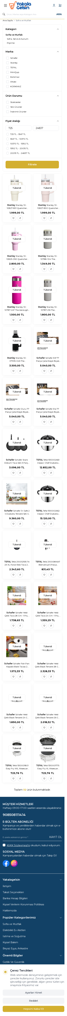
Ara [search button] (59, 14)
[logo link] (25, 5)
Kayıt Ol (55, 837)
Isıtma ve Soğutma (14, 936)
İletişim (7, 886)
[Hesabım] (54, 5)
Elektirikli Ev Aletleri (14, 930)
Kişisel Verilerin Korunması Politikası (23, 904)
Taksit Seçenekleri (13, 892)
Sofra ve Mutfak (12, 924)
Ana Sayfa (8, 20)
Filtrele (32, 164)
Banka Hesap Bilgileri (15, 898)
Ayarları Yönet (33, 992)
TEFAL (39, 459)
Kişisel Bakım (10, 942)
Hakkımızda (10, 910)
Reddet (33, 1000)
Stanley (11, 205)
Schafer (40, 358)
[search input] (32, 14)
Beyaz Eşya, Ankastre (15, 948)
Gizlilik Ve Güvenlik (13, 962)
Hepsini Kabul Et (33, 1008)
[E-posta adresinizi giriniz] (32, 837)
